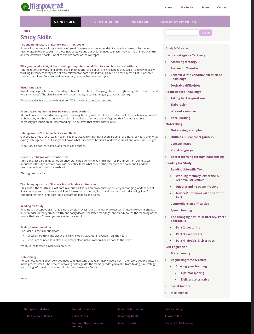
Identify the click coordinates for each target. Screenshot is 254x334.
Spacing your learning (191, 266)
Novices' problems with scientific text (44, 157)
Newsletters (79, 316)
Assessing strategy (184, 62)
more (23, 278)
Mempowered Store (37, 309)
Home (168, 7)
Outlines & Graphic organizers (192, 137)
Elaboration (179, 104)
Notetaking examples (186, 130)
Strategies (64, 22)
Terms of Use (173, 316)
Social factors (180, 286)
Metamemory (180, 253)
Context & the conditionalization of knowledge (196, 77)
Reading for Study (31, 206)
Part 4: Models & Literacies (195, 240)
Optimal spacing (192, 273)
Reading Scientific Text (187, 169)
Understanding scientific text (197, 186)
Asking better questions (35, 227)
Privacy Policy (173, 309)
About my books (128, 316)
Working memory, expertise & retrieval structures (197, 178)
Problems (140, 22)
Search (206, 32)
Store (205, 7)
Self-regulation (176, 247)
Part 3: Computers (189, 234)
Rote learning (180, 118)
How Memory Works (178, 22)
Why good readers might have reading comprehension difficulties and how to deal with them (80, 66)
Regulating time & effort (189, 260)
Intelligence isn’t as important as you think (48, 133)
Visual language (30, 87)
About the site (127, 323)
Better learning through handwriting (197, 157)
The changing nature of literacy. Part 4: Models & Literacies (58, 184)
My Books (187, 7)
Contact (222, 7)
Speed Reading (181, 210)
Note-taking (28, 257)
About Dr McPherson (131, 309)
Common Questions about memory (88, 324)
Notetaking (174, 124)
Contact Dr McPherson (179, 323)
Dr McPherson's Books (38, 316)
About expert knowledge (183, 92)
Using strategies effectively (185, 55)
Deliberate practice (195, 279)
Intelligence (179, 293)
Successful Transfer (184, 68)
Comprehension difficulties (190, 203)
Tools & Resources (83, 309)
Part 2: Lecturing (188, 227)
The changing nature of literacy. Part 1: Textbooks (52, 44)
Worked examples (183, 111)
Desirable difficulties (185, 85)
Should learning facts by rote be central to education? (54, 111)
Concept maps (181, 144)
